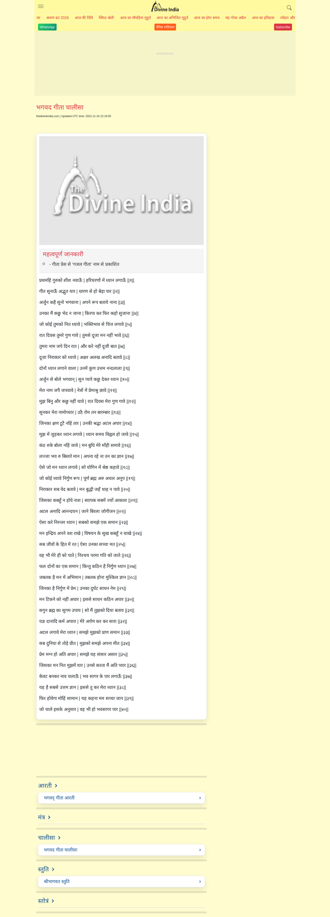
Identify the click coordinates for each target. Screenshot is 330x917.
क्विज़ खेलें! (106, 18)
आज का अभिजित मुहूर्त (172, 18)
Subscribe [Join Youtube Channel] (283, 27)
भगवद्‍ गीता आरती (59, 797)
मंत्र (41, 817)
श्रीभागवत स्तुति (56, 881)
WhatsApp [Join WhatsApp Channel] (47, 27)
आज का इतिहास (263, 18)
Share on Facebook (39, 124)
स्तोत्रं (43, 901)
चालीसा (46, 837)
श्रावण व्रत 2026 (57, 18)
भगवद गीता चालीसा (60, 849)
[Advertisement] (165, 64)
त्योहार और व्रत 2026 (294, 18)
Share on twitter (50, 124)
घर (38, 18)
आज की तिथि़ (84, 18)
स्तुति (43, 869)
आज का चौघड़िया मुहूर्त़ (135, 18)
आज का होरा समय (206, 18)
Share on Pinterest (60, 124)
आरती (45, 785)
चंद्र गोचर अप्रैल (235, 18)
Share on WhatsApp (71, 124)
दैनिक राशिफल (165, 27)
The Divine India (165, 6)
